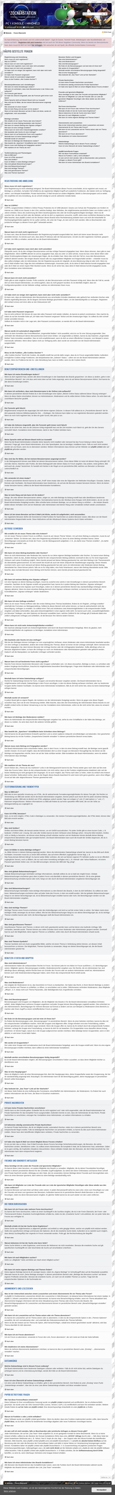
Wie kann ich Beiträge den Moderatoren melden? (22, 141)
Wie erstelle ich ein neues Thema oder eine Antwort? (23, 121)
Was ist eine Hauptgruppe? (68, 73)
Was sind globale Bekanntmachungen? (18, 164)
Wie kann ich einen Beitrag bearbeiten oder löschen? (23, 123)
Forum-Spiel (29, 27)
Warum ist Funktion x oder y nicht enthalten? (74, 156)
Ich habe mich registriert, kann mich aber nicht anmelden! (25, 66)
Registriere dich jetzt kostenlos (30, 42)
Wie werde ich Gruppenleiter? (69, 68)
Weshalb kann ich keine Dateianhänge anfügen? (21, 136)
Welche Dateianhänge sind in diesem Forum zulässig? (78, 144)
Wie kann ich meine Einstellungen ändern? (19, 87)
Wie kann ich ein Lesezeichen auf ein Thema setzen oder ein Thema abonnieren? (83, 131)
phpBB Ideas (9, 1422)
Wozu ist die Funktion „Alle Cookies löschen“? (21, 79)
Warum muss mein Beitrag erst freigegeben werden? (23, 145)
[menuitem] (19, 27)
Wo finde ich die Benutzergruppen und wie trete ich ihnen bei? (80, 66)
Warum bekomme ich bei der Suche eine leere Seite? (77, 113)
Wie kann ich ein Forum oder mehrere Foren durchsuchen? (79, 109)
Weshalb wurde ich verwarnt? (15, 139)
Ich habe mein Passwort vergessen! (17, 75)
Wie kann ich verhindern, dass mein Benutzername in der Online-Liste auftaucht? (29, 90)
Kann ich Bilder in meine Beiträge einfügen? (20, 162)
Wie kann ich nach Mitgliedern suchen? (72, 115)
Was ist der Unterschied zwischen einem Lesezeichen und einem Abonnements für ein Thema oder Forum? (81, 126)
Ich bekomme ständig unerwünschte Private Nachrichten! (79, 85)
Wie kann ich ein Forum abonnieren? (71, 134)
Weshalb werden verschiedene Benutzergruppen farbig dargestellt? (82, 70)
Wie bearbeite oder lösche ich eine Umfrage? (20, 132)
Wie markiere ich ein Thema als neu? (17, 147)
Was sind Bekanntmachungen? (15, 166)
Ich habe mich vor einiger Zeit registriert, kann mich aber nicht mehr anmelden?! (28, 71)
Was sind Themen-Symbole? (15, 173)
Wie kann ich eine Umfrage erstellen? (18, 128)
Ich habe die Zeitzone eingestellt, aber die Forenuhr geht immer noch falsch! (29, 97)
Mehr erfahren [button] (10, 1491)
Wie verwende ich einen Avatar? (16, 107)
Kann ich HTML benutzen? (14, 157)
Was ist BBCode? (11, 155)
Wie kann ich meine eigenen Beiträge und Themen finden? (79, 117)
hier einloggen (37, 45)
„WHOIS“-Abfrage (75, 1436)
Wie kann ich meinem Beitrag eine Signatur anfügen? (23, 125)
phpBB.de (8, 449)
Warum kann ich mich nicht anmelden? (18, 68)
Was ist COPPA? (10, 61)
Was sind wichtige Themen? (14, 168)
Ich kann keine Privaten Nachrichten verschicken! (76, 82)
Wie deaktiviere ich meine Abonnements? (73, 136)
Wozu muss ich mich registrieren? (16, 59)
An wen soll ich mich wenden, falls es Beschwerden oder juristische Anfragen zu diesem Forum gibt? (82, 159)
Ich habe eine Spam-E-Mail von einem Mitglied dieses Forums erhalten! (84, 87)
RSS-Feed (107, 32)
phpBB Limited (96, 447)
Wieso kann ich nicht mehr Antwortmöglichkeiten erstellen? (25, 130)
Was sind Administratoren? (68, 59)
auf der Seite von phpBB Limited (30, 1407)
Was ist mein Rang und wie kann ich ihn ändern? (22, 109)
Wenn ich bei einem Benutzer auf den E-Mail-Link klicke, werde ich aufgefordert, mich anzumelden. (28, 112)
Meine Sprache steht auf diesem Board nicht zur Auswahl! (25, 100)
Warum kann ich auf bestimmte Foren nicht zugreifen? (23, 134)
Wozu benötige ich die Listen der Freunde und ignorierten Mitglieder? (83, 94)
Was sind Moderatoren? (67, 61)
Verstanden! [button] (102, 1490)
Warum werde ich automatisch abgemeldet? (20, 77)
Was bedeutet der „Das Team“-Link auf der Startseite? (77, 75)
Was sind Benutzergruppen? (68, 64)
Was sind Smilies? (11, 159)
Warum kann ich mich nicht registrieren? (19, 64)
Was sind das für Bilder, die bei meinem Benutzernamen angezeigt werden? (28, 103)
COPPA (24, 254)
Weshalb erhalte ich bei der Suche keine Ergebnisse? (77, 111)
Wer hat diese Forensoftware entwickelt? (73, 153)
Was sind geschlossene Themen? (16, 170)
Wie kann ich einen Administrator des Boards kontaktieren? (79, 162)
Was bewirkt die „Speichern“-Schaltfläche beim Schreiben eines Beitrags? (30, 143)
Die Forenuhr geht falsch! (13, 93)
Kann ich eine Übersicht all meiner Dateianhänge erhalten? (79, 146)
